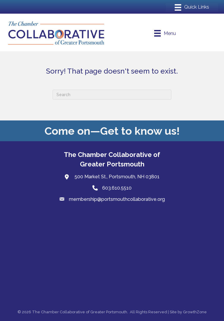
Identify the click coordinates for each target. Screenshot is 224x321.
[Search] (112, 95)
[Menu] (192, 7)
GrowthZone (195, 312)
